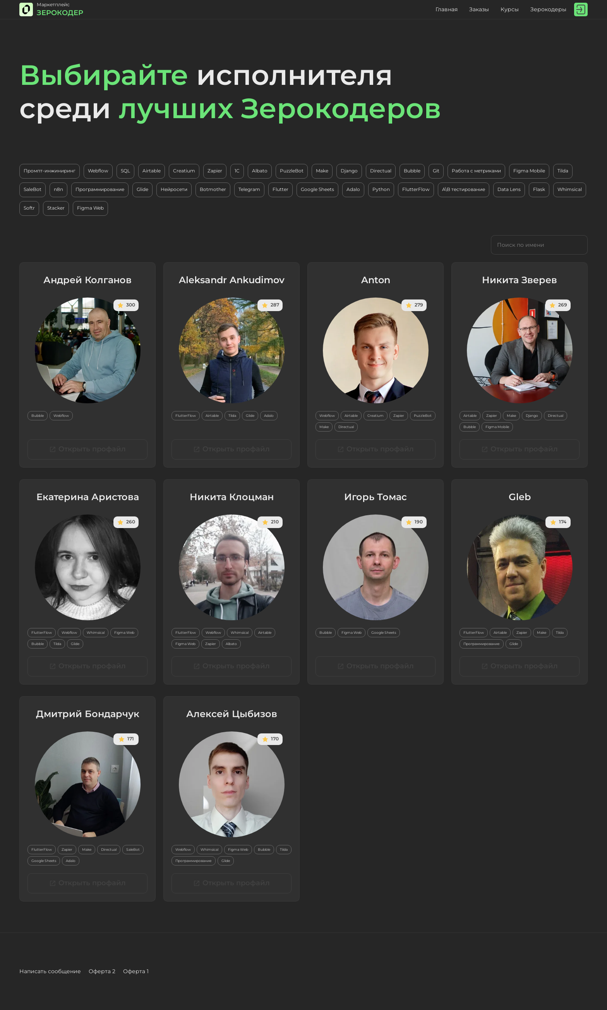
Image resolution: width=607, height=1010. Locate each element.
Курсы (510, 9)
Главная (447, 9)
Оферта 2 (102, 971)
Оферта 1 (136, 971)
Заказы (479, 9)
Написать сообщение (50, 971)
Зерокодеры (548, 9)
